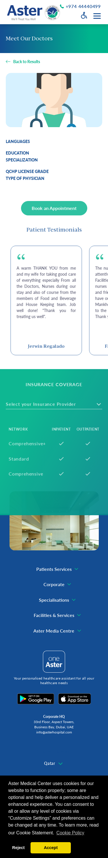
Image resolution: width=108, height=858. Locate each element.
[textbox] (54, 763)
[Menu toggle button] (97, 16)
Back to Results (26, 62)
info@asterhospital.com (54, 732)
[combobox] (54, 764)
